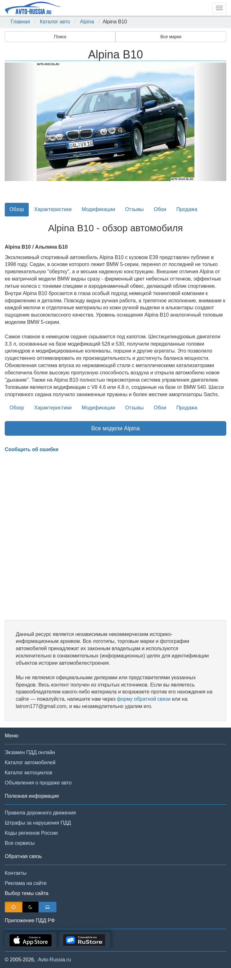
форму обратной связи (143, 699)
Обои (160, 209)
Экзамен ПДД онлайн (30, 752)
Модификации (98, 209)
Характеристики (53, 209)
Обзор (16, 209)
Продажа (187, 209)
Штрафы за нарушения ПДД (38, 823)
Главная (20, 21)
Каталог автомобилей (30, 762)
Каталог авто (55, 21)
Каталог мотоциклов (28, 772)
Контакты (16, 873)
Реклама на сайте (26, 883)
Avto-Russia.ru (54, 959)
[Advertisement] (115, 536)
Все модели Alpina (115, 428)
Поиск (60, 36)
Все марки (170, 36)
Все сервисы (20, 843)
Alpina (87, 21)
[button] (21, 122)
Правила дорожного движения (40, 812)
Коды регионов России (31, 833)
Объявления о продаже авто (38, 782)
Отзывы (134, 209)
